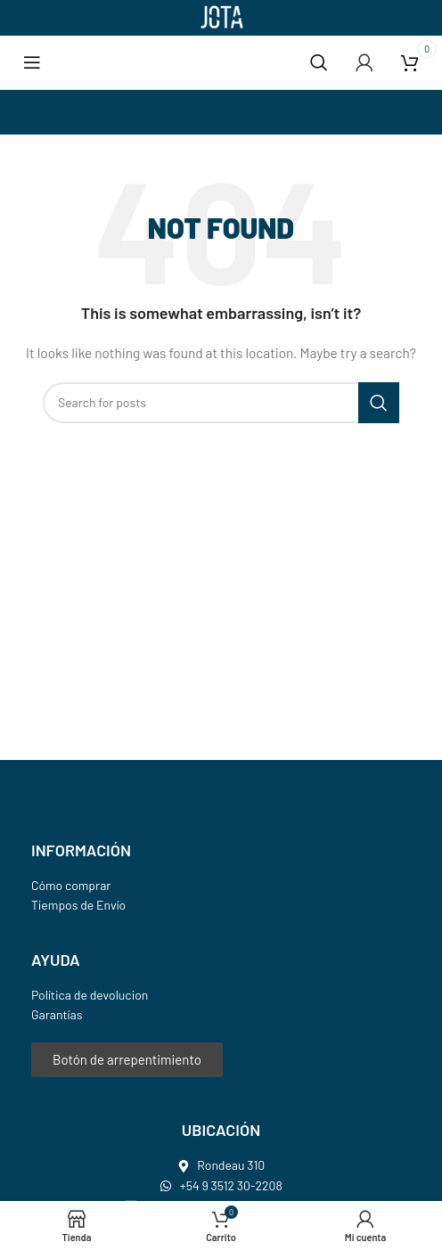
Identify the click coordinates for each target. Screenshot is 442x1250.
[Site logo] (221, 16)
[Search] (319, 62)
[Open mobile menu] (32, 62)
